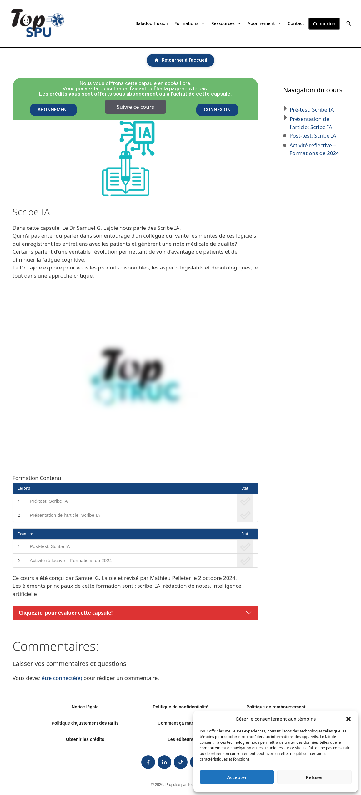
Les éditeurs (180, 739)
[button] (348, 719)
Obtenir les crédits (85, 739)
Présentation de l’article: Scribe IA (65, 515)
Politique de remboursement (275, 706)
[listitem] (148, 762)
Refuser (314, 777)
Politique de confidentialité (180, 706)
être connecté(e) (62, 678)
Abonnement (265, 23)
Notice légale (85, 706)
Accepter (237, 777)
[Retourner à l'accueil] (181, 60)
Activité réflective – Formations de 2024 (71, 560)
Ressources (226, 23)
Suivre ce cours (135, 106)
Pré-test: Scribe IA (49, 501)
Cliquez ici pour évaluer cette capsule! (66, 612)
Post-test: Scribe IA (50, 546)
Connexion (324, 24)
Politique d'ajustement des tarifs (85, 723)
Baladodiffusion (151, 23)
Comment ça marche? (180, 723)
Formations (189, 23)
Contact (296, 23)
